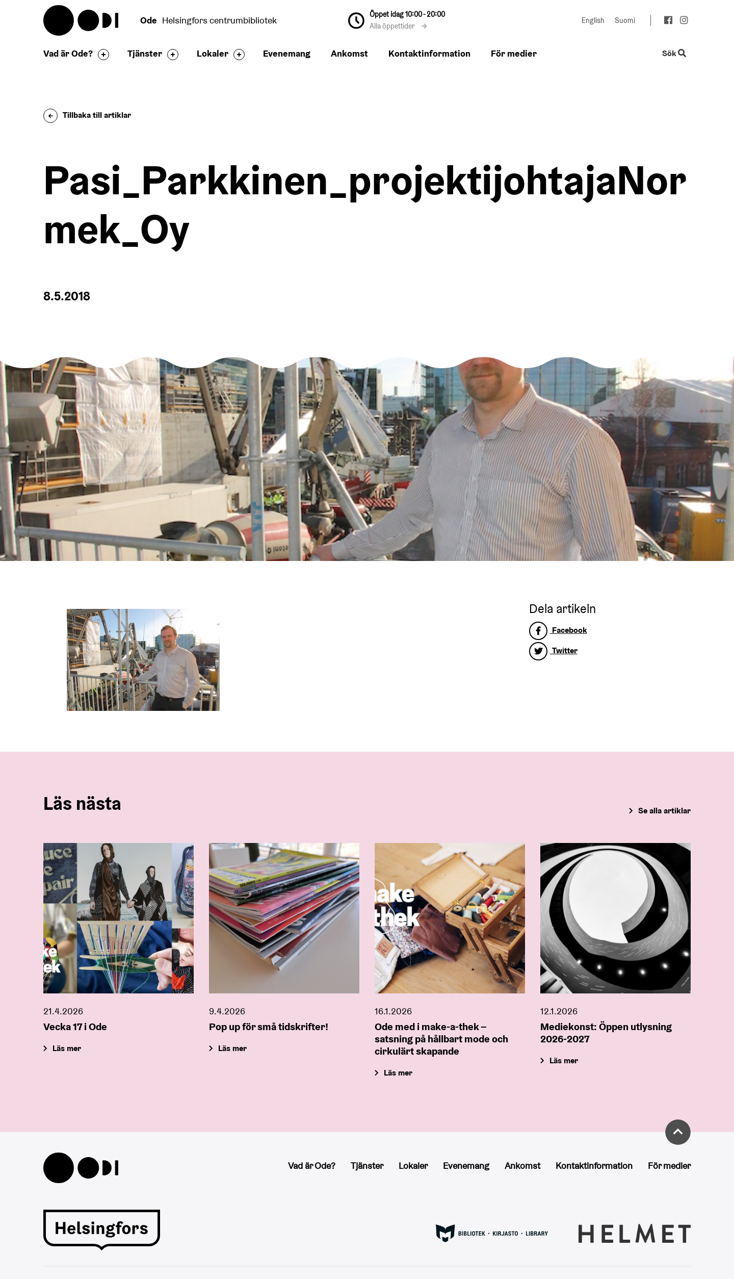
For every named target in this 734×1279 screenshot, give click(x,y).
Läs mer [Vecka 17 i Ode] (67, 1048)
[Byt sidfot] (101, 54)
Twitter (553, 650)
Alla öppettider (398, 26)
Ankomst (349, 53)
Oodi (81, 20)
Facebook (558, 630)
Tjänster (144, 53)
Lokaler (212, 53)
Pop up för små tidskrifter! (268, 1026)
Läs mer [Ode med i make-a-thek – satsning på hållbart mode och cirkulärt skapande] (398, 1072)
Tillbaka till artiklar (87, 115)
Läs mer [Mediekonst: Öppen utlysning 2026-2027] (563, 1060)
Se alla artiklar (664, 810)
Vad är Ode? (68, 53)
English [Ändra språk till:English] (593, 20)
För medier (514, 53)
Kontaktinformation (429, 53)
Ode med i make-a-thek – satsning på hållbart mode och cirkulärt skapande (441, 1039)
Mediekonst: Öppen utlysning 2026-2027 (606, 1032)
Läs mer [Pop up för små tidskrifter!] (232, 1048)
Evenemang (286, 53)
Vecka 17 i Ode (75, 1026)
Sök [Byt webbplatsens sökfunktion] (674, 53)
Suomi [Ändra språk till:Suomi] (625, 20)
